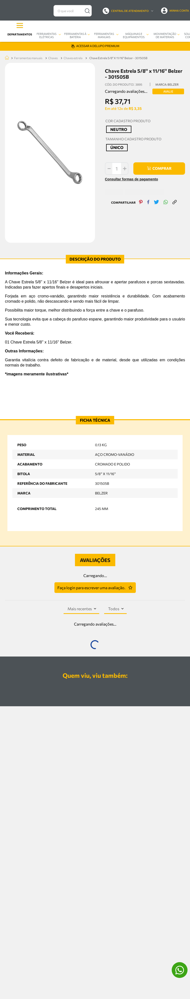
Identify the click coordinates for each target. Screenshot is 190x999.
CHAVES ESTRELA (73, 7)
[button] (113, 78)
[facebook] (146, 148)
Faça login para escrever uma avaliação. (91, 537)
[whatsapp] (163, 148)
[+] (119, 118)
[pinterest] (138, 148)
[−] (103, 118)
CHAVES (53, 7)
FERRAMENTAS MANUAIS (28, 7)
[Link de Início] (6, 7)
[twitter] (154, 148)
